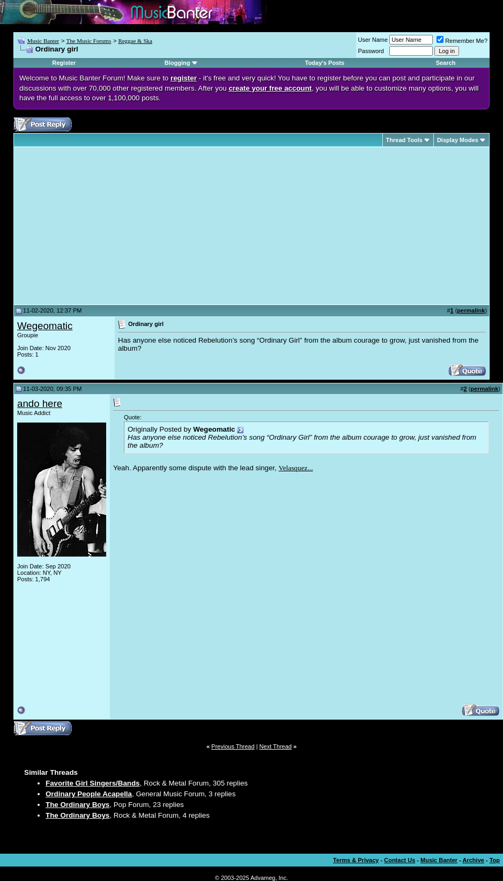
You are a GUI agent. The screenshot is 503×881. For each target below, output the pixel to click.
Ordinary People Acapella (89, 794)
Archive (473, 860)
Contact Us (399, 860)
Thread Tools (404, 140)
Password (371, 51)
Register (64, 63)
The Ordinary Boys (77, 805)
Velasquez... (295, 468)
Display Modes (457, 140)
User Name (373, 39)
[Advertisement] (107, 226)
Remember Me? (462, 41)
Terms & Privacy (356, 860)
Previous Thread (233, 746)
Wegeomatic (44, 325)
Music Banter (43, 41)
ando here (39, 403)
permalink (471, 310)
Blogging (177, 63)
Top (495, 860)
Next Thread (276, 746)
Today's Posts (324, 63)
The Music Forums (88, 41)
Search (446, 63)
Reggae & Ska (135, 41)
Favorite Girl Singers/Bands (93, 783)
